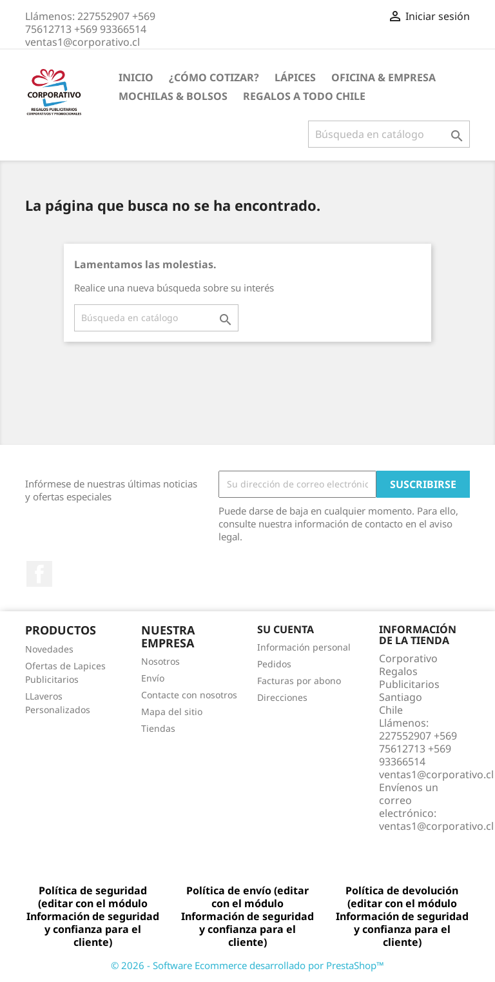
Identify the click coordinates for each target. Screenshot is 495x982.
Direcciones (282, 697)
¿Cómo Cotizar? (214, 77)
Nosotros (160, 661)
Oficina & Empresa (383, 77)
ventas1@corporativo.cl (436, 826)
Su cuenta (285, 629)
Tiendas (158, 728)
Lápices (295, 77)
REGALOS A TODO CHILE (304, 96)
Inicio (136, 77)
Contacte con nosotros (189, 695)
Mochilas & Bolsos (173, 96)
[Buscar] (389, 134)
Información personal (304, 647)
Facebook (39, 574)
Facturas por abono (299, 680)
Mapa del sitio (171, 711)
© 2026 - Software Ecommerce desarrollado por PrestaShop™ (247, 965)
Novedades (49, 649)
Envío (152, 678)
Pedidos (274, 664)
